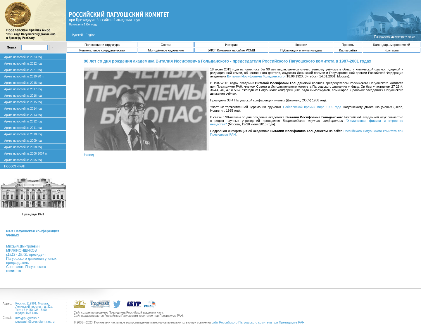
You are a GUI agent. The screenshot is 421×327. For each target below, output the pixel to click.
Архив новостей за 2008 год (23, 147)
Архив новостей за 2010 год (23, 134)
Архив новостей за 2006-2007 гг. (25, 153)
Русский (77, 35)
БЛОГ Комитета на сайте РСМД (231, 50)
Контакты (392, 50)
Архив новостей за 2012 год (23, 121)
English (90, 35)
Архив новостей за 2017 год (23, 89)
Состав (166, 44)
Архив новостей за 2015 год (23, 102)
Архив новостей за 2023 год (23, 57)
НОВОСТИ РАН (14, 166)
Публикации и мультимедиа (301, 50)
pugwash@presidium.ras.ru (35, 321)
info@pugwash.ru (28, 318)
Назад (89, 155)
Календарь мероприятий (391, 44)
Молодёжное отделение (166, 50)
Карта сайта (348, 50)
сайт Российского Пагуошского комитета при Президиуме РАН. (259, 322)
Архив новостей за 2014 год (23, 108)
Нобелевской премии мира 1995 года (312, 107)
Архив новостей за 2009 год (23, 140)
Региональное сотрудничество (102, 50)
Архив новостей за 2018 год (23, 82)
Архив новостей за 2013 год (23, 115)
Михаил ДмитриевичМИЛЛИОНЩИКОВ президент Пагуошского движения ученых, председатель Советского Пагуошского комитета (31, 258)
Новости (301, 44)
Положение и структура (102, 44)
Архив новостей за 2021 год (23, 70)
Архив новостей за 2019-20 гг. (24, 76)
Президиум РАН (33, 214)
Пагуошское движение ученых (394, 36)
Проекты (347, 44)
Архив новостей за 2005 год (23, 160)
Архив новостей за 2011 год (23, 127)
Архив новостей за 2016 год (23, 95)
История (231, 44)
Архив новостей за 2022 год (23, 63)
